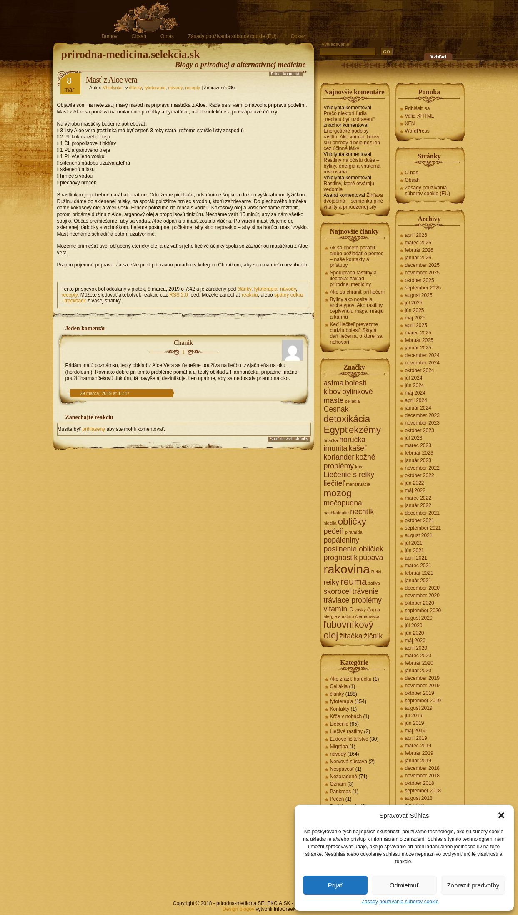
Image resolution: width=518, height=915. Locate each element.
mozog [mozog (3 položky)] (338, 493)
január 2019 (418, 761)
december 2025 (422, 265)
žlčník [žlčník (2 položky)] (373, 636)
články (135, 87)
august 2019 (419, 708)
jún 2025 (414, 310)
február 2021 (419, 573)
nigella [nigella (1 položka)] (330, 522)
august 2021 (419, 535)
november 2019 (422, 686)
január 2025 (418, 348)
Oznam (338, 784)
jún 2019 (414, 723)
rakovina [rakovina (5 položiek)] (347, 569)
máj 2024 (415, 393)
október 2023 (419, 430)
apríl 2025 (416, 325)
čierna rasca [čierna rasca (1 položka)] (367, 616)
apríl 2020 (416, 648)
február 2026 (419, 250)
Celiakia (339, 686)
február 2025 (419, 340)
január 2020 (418, 671)
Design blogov (238, 909)
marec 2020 (418, 656)
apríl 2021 (416, 558)
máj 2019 (415, 731)
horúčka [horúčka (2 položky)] (352, 439)
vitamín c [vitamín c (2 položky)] (338, 609)
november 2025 (422, 273)
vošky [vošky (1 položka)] (360, 609)
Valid (419, 116)
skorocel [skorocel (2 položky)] (337, 591)
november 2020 (422, 595)
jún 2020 (414, 633)
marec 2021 (418, 565)
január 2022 (418, 505)
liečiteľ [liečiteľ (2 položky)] (334, 483)
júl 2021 (414, 543)
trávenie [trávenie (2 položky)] (366, 591)
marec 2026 (418, 243)
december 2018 (422, 768)
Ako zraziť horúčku (351, 679)
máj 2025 (415, 318)
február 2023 (419, 453)
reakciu (250, 295)
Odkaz (298, 36)
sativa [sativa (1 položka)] (374, 583)
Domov (110, 36)
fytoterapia (154, 87)
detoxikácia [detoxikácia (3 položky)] (347, 419)
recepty (192, 87)
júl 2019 (414, 716)
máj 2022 (415, 490)
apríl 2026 (416, 235)
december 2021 (422, 513)
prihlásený (93, 429)
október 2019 (419, 693)
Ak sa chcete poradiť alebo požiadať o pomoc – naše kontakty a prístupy (357, 256)
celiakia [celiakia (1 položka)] (352, 401)
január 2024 (418, 408)
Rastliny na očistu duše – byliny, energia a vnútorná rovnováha (352, 166)
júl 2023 (414, 438)
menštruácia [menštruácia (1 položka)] (358, 484)
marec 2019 (418, 746)
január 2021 (418, 580)
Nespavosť (342, 769)
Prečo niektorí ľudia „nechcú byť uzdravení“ (349, 116)
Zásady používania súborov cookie (400, 902)
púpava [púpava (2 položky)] (371, 557)
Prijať (335, 885)
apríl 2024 (416, 400)
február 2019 (419, 753)
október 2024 (419, 370)
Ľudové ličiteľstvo (349, 739)
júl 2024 (414, 378)
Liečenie (339, 724)
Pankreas (340, 791)
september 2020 (423, 610)
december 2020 (422, 588)
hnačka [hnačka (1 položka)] (331, 440)
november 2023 (422, 423)
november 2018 (422, 776)
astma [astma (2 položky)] (334, 383)
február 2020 (419, 663)
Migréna (339, 746)
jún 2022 (414, 483)
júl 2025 (414, 303)
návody (175, 87)
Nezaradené (343, 776)
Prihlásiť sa (417, 108)
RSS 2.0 (178, 295)
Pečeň (337, 799)
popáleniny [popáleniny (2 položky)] (341, 540)
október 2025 (419, 280)
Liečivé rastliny (346, 731)
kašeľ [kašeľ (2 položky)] (357, 448)
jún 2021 (414, 550)
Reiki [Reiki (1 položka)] (376, 571)
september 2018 (423, 791)
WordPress (417, 131)
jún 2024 (414, 385)
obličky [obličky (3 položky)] (352, 521)
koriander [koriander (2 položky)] (339, 457)
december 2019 (422, 678)
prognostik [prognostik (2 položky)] (341, 557)
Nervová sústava (348, 761)
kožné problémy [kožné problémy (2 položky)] (349, 461)
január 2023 (418, 460)
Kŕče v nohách (346, 716)
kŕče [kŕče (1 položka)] (359, 466)
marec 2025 (418, 333)
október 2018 (419, 783)
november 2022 (422, 468)
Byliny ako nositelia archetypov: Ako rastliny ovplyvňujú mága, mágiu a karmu (357, 308)
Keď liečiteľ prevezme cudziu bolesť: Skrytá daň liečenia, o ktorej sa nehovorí (356, 333)
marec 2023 (418, 445)
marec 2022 (418, 498)
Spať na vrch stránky (289, 439)
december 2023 (422, 415)
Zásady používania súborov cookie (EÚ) (232, 36)
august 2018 (419, 798)
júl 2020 (414, 625)
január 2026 (418, 258)
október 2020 (419, 603)
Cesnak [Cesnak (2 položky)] (336, 409)
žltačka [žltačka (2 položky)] (351, 636)
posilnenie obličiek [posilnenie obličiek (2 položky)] (353, 549)
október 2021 (419, 520)
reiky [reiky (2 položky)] (331, 582)
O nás (167, 36)
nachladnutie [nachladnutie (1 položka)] (336, 512)
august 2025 (419, 295)
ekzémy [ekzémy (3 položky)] (365, 430)
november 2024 (422, 363)
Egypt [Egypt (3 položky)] (336, 430)
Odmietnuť (404, 885)
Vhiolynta (112, 87)
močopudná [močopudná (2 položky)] (343, 503)
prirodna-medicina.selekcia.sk (130, 54)
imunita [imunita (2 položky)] (336, 448)
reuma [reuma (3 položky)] (353, 581)
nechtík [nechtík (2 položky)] (362, 512)
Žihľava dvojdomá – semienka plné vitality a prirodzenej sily (353, 201)
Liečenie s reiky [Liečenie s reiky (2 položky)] (349, 474)
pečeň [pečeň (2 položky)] (334, 531)
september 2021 (423, 528)
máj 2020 (415, 641)
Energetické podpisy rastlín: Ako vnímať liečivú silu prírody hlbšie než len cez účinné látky (352, 139)
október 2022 (419, 475)
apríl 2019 (416, 738)
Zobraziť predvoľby (473, 885)
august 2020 (419, 618)
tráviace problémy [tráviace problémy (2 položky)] (353, 600)
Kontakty (340, 709)
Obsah (139, 36)
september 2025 (423, 288)
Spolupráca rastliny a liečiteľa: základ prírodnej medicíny (353, 278)
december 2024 (422, 355)
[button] (501, 815)
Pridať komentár (286, 74)
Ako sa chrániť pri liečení (357, 292)
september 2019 (423, 701)
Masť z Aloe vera (111, 79)
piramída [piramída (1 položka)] (353, 532)
